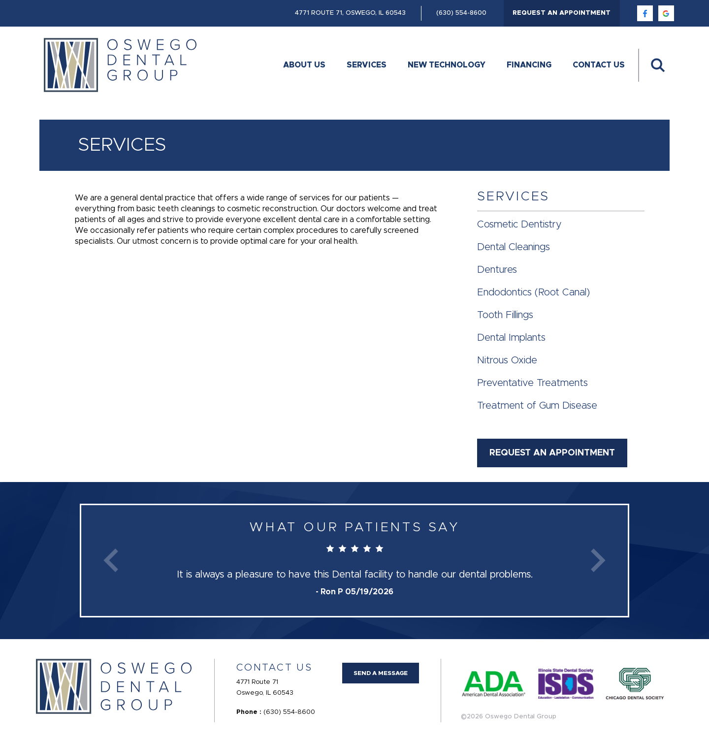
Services (367, 65)
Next (598, 560)
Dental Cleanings (513, 247)
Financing (529, 65)
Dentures (497, 270)
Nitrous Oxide (507, 360)
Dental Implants (511, 338)
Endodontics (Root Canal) (533, 292)
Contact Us (599, 65)
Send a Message (381, 673)
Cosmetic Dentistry (519, 224)
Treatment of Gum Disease (537, 406)
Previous (111, 560)
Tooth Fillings (505, 315)
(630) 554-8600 (461, 13)
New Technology (446, 65)
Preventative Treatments (532, 383)
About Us (304, 65)
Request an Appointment (562, 13)
